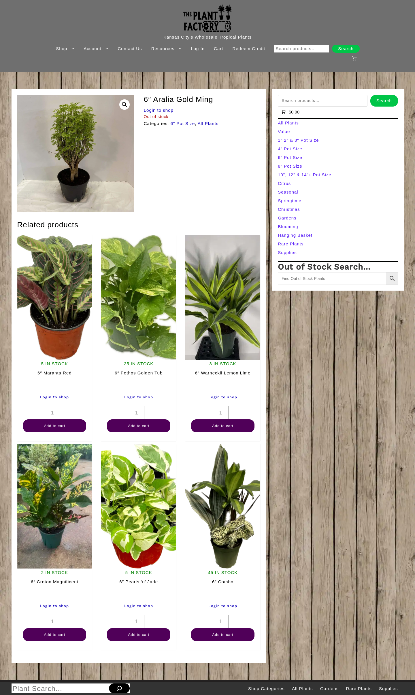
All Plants (208, 123)
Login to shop (158, 110)
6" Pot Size (183, 123)
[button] (124, 104)
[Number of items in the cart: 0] (354, 58)
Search (346, 48)
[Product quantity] (54, 412)
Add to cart (54, 426)
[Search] (119, 688)
